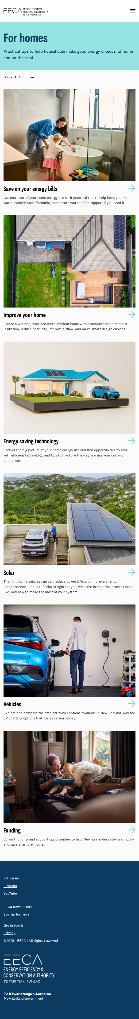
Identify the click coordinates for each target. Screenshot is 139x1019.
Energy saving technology (31, 441)
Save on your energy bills (30, 189)
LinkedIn (10, 886)
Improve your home (25, 315)
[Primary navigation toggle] (132, 11)
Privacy (9, 933)
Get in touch (13, 925)
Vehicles (12, 704)
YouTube (10, 893)
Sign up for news (16, 914)
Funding (12, 830)
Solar (9, 573)
